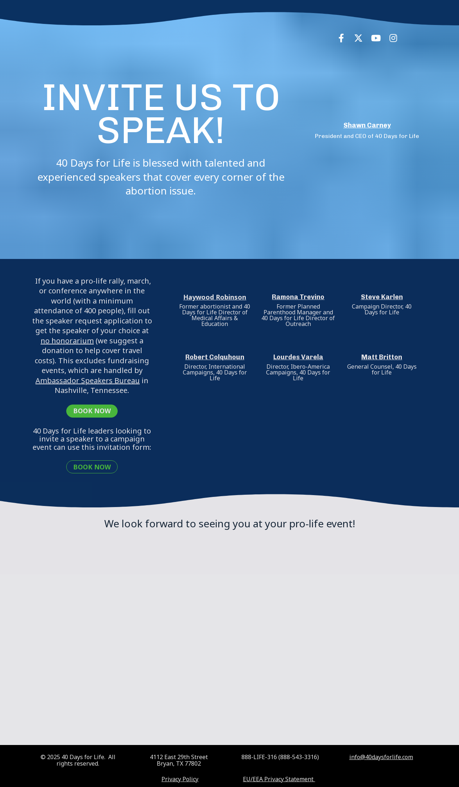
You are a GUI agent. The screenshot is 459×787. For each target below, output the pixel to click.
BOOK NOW (92, 410)
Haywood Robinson (214, 297)
